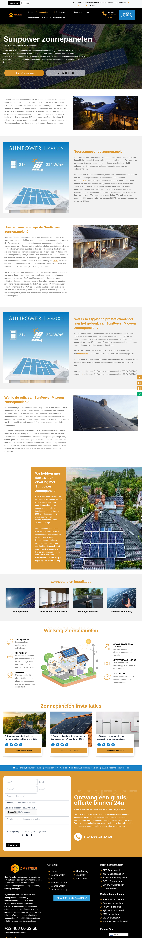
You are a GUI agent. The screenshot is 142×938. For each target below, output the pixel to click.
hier (82, 370)
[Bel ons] (104, 13)
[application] (48, 12)
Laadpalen (78, 12)
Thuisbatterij (63, 12)
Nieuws (45, 18)
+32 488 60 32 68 (99, 837)
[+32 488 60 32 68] (78, 837)
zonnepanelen (82, 352)
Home (30, 12)
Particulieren (14, 3)
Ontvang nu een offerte (23, 750)
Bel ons (111, 12)
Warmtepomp (33, 18)
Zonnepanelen (44, 12)
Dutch (114, 934)
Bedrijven (25, 3)
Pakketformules (58, 18)
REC (85, 180)
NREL (55, 261)
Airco (88, 12)
